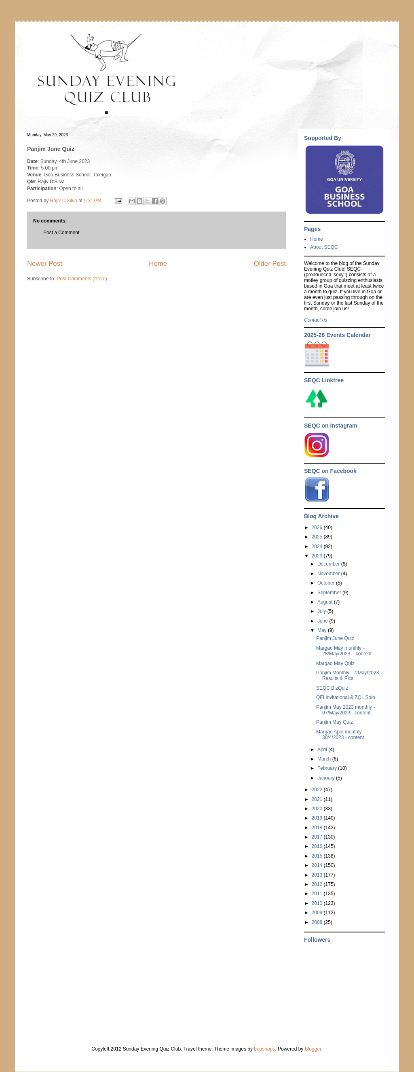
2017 (318, 837)
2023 (318, 556)
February (327, 768)
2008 (318, 922)
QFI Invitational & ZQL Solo (345, 697)
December (329, 564)
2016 (318, 846)
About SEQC (324, 247)
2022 (318, 789)
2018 (318, 827)
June (323, 621)
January (326, 778)
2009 (318, 912)
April (322, 749)
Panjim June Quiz (335, 638)
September (329, 592)
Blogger (313, 1049)
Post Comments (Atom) (82, 279)
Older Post (270, 263)
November (329, 573)
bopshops (264, 1049)
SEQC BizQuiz (332, 688)
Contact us (315, 320)
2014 (318, 865)
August (325, 602)
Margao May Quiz (335, 663)
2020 (318, 808)
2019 (318, 818)
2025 (318, 537)
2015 (318, 856)
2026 (318, 527)
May (322, 630)
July (322, 611)
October (326, 583)
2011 (318, 893)
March (324, 759)
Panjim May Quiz (334, 722)
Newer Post (44, 263)
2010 (318, 903)
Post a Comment (61, 232)
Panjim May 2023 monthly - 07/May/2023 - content (345, 710)
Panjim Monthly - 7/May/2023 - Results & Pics (349, 675)
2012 (318, 884)
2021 (318, 799)
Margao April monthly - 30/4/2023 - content (340, 734)
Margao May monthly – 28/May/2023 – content (344, 651)
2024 (318, 546)
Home (158, 263)
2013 (318, 875)
